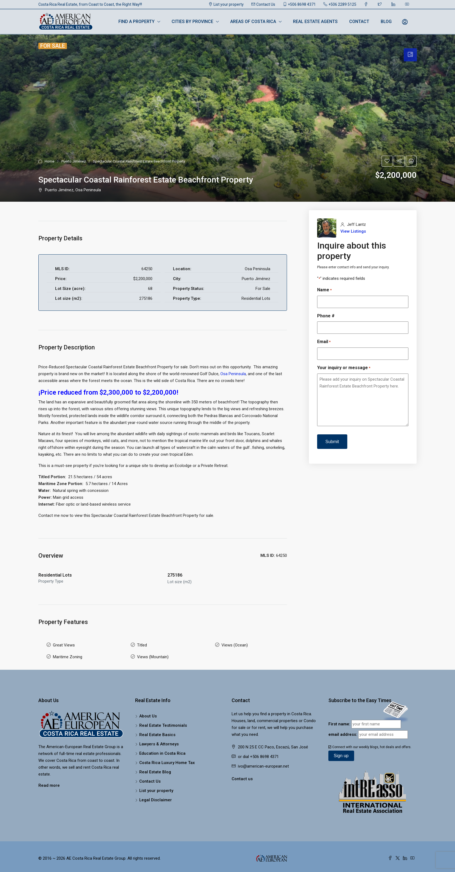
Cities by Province (192, 21)
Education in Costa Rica (162, 748)
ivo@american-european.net (263, 761)
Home (49, 161)
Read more (49, 781)
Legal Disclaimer (155, 795)
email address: (342, 730)
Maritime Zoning (67, 653)
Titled (142, 644)
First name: (339, 719)
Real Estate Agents (315, 21)
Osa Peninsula (233, 373)
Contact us (242, 774)
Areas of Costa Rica (253, 21)
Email (324, 341)
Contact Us (263, 4)
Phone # (326, 315)
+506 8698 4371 (299, 4)
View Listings (353, 231)
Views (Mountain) (153, 653)
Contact (359, 21)
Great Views (64, 644)
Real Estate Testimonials (163, 721)
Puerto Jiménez (73, 161)
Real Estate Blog (155, 767)
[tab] (410, 54)
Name (324, 290)
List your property (226, 4)
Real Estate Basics (157, 730)
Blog (386, 21)
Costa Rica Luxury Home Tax (167, 758)
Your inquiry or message (343, 367)
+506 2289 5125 (339, 4)
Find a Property (136, 21)
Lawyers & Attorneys (159, 739)
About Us (148, 711)
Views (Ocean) (234, 644)
